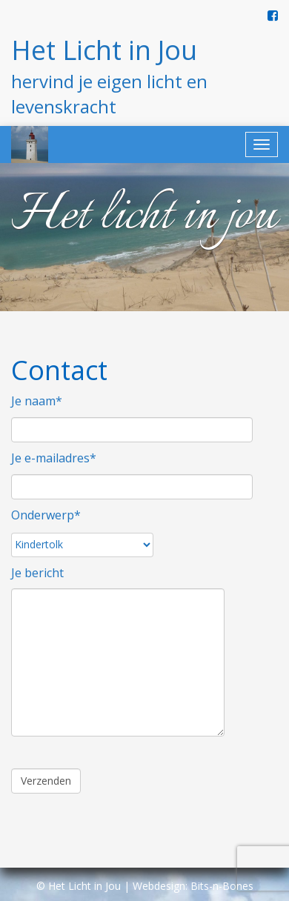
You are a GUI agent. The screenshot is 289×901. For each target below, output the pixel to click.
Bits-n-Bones (221, 886)
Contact (59, 370)
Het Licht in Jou (104, 50)
